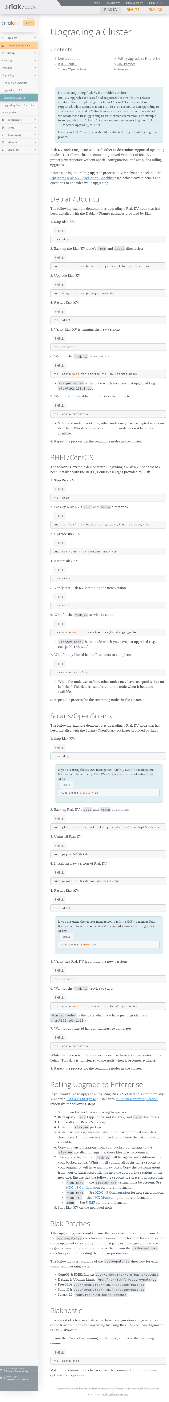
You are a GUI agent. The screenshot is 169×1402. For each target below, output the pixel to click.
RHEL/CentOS (67, 64)
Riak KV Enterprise (81, 1099)
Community (134, 3)
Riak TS (133, 10)
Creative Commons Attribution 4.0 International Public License (124, 1388)
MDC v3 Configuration (83, 1187)
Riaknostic (124, 69)
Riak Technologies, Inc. (115, 1394)
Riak (97, 3)
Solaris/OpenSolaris (72, 69)
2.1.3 (33, 23)
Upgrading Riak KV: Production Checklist (82, 178)
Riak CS (155, 10)
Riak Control (81, 132)
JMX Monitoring (105, 1198)
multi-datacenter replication (137, 1099)
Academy (113, 3)
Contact (155, 3)
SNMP (90, 1202)
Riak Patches (126, 64)
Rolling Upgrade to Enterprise (138, 59)
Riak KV (110, 10)
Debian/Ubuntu (69, 59)
